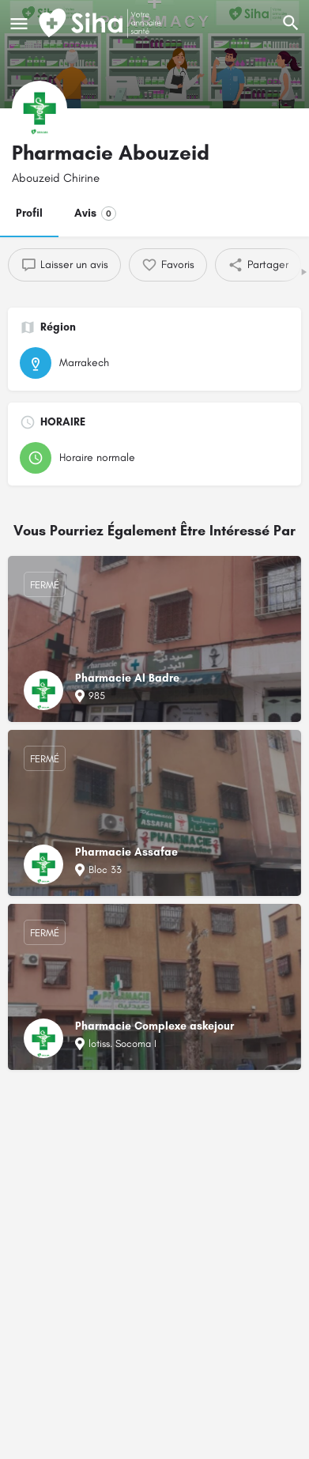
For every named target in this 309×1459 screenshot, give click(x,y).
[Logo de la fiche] (39, 108)
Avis (95, 213)
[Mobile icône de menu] (19, 24)
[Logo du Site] (101, 24)
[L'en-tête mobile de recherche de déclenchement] (291, 23)
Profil (29, 213)
